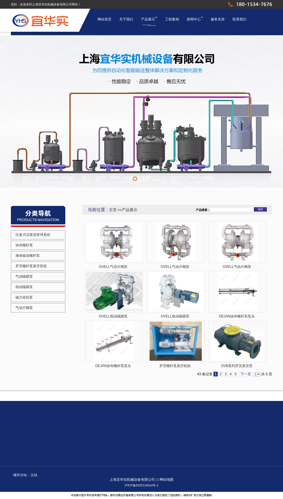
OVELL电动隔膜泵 (113, 316)
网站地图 (167, 479)
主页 (113, 210)
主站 (33, 475)
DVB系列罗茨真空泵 (237, 366)
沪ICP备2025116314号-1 (141, 485)
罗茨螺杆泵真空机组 (175, 366)
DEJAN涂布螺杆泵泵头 (237, 316)
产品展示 (129, 210)
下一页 (246, 374)
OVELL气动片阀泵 (113, 267)
